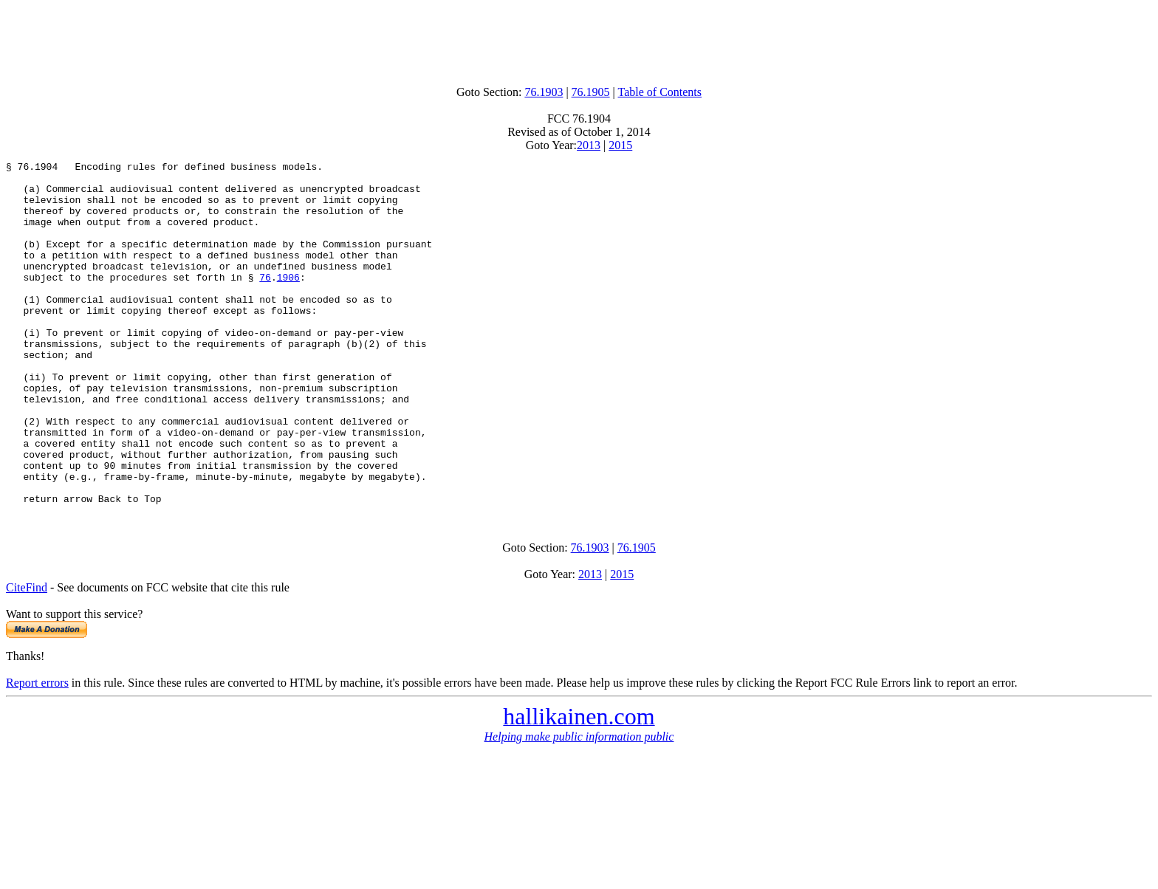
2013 (588, 145)
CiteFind (26, 656)
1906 (288, 301)
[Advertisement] (579, 39)
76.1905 (591, 92)
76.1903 (543, 92)
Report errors (37, 751)
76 (265, 301)
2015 (620, 145)
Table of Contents (660, 92)
